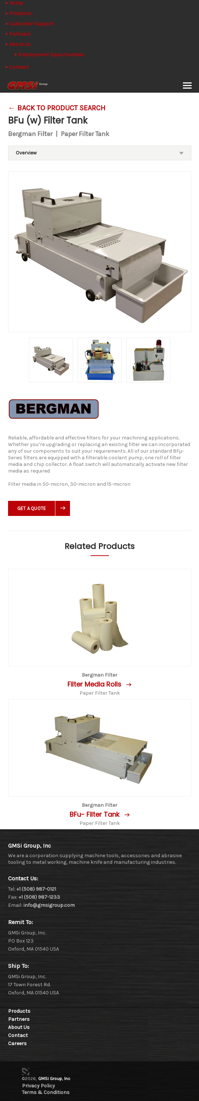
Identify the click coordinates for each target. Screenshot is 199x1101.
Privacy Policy (38, 1086)
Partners (20, 34)
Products (20, 13)
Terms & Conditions (46, 1092)
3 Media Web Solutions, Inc (25, 1071)
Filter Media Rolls (95, 684)
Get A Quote (31, 508)
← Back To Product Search (57, 108)
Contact (19, 67)
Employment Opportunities (51, 54)
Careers (17, 1043)
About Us (20, 44)
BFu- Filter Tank (95, 814)
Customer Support (31, 24)
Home (16, 3)
